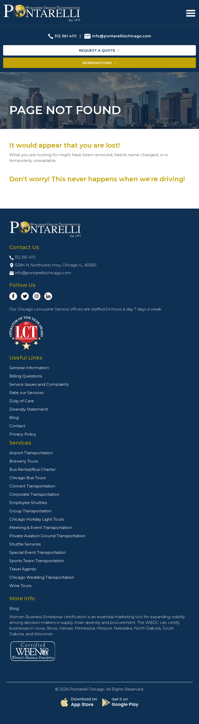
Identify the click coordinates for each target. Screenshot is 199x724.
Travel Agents (22, 569)
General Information (29, 367)
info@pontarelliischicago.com (121, 36)
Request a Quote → (99, 50)
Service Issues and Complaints (39, 384)
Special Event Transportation (37, 552)
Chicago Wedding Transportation (41, 577)
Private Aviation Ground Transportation (47, 535)
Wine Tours (20, 585)
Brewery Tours (23, 461)
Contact (17, 425)
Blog (14, 417)
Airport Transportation (31, 452)
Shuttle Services (25, 544)
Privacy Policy (22, 434)
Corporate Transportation (34, 494)
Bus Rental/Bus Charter (32, 469)
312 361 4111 (65, 36)
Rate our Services (26, 392)
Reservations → (99, 63)
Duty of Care (21, 400)
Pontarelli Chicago (87, 689)
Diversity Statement (28, 409)
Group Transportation (30, 510)
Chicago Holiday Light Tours (36, 519)
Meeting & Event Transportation (40, 527)
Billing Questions (25, 376)
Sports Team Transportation (36, 560)
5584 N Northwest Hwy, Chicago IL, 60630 (55, 265)
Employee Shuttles (28, 502)
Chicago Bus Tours (27, 477)
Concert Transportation (32, 486)
